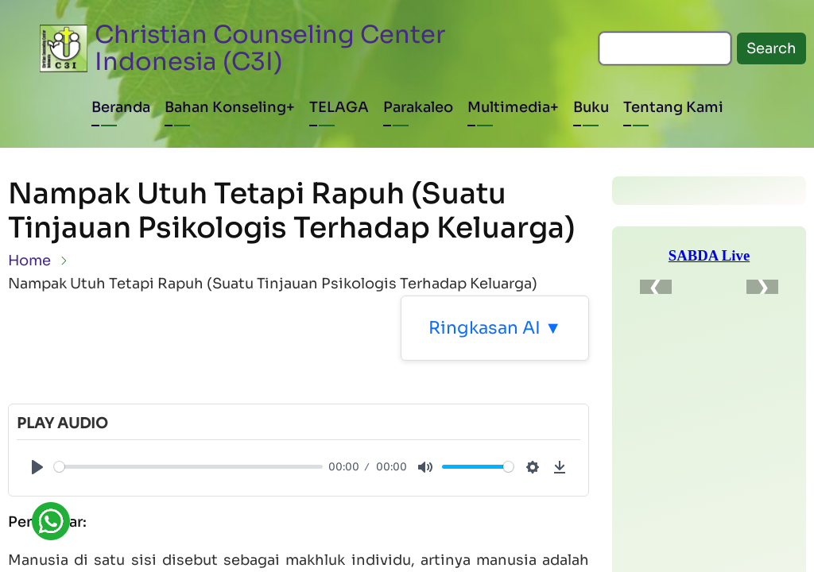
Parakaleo (418, 107)
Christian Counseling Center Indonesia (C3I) (270, 48)
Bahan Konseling (225, 107)
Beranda (120, 107)
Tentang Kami (673, 107)
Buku (591, 107)
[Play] (37, 467)
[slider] (188, 466)
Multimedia (508, 107)
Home (29, 260)
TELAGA (339, 107)
